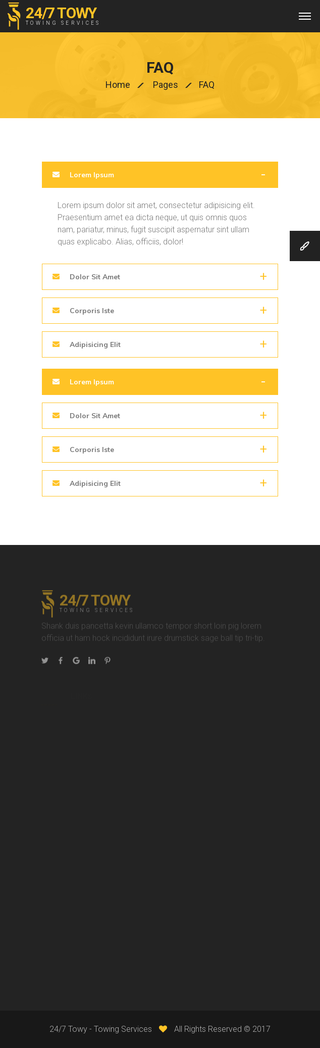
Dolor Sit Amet (94, 276)
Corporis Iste (91, 310)
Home (117, 84)
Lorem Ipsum (91, 174)
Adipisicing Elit (94, 344)
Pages (165, 84)
